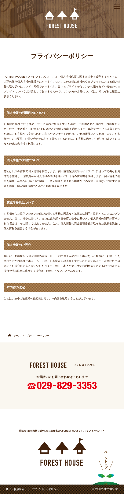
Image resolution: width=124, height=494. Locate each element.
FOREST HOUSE (62, 18)
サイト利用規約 (15, 489)
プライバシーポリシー (45, 489)
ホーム (14, 335)
